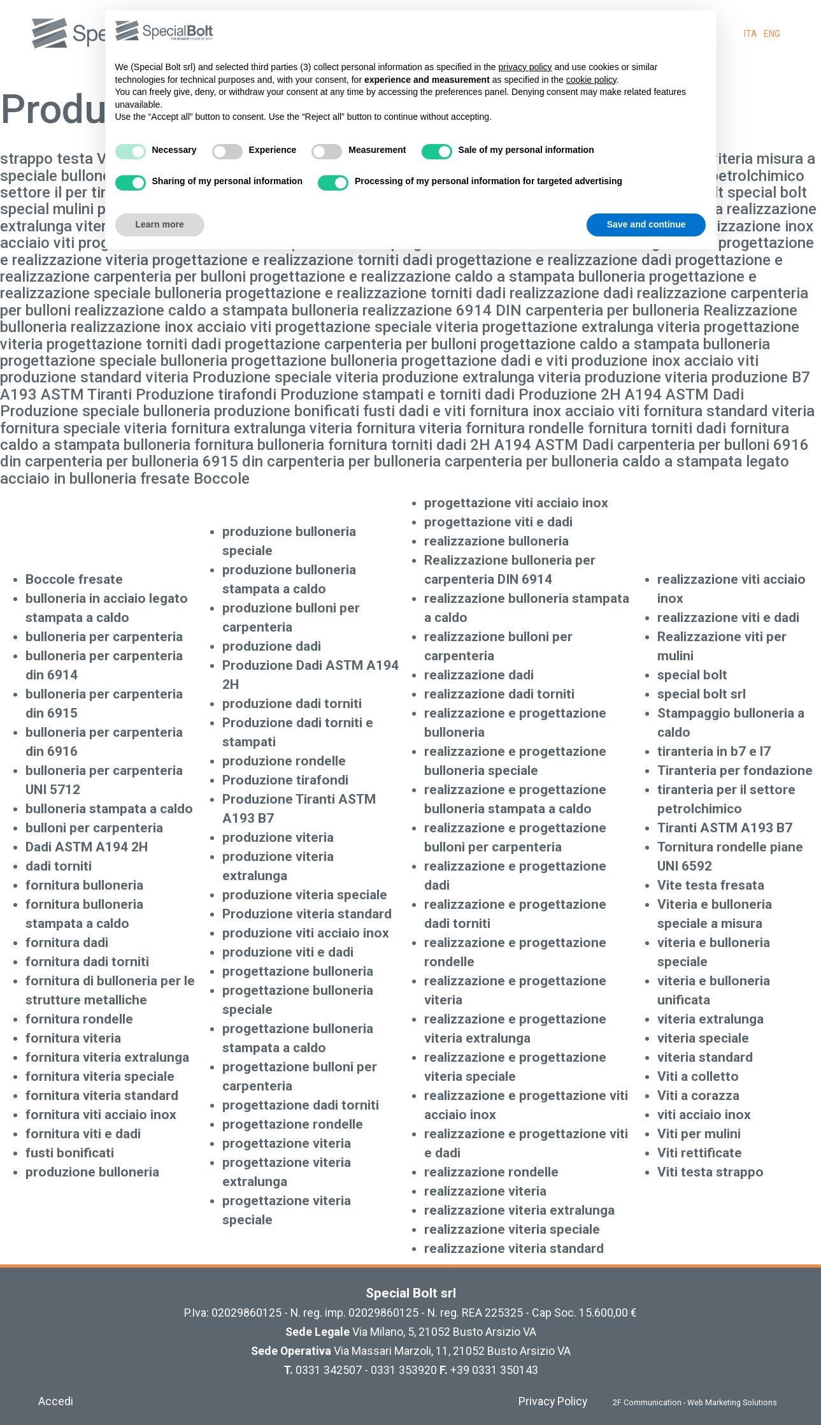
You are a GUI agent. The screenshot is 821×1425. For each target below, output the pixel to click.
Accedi (55, 1401)
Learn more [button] (160, 224)
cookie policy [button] (591, 80)
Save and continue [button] (646, 224)
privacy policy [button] (525, 67)
